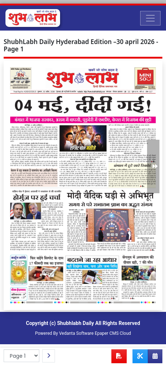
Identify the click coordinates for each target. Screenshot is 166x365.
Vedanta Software (76, 333)
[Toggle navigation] (150, 18)
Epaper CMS (107, 333)
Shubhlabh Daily (75, 323)
